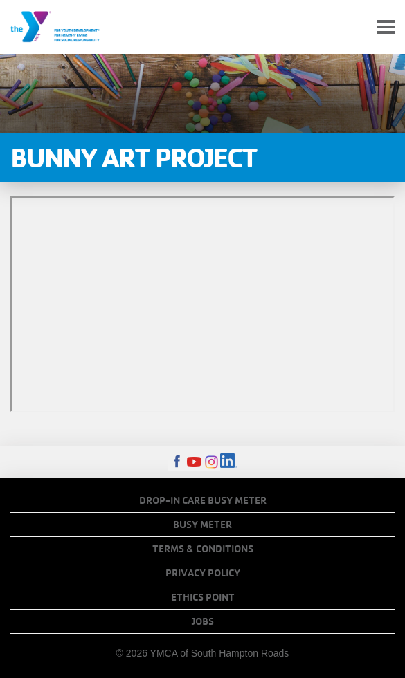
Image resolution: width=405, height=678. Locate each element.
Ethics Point (203, 597)
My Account (353, 27)
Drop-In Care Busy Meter (203, 500)
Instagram (211, 462)
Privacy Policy (202, 573)
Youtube (194, 462)
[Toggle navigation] (386, 27)
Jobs (203, 621)
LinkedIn (228, 462)
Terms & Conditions (202, 549)
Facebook (177, 462)
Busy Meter (202, 524)
